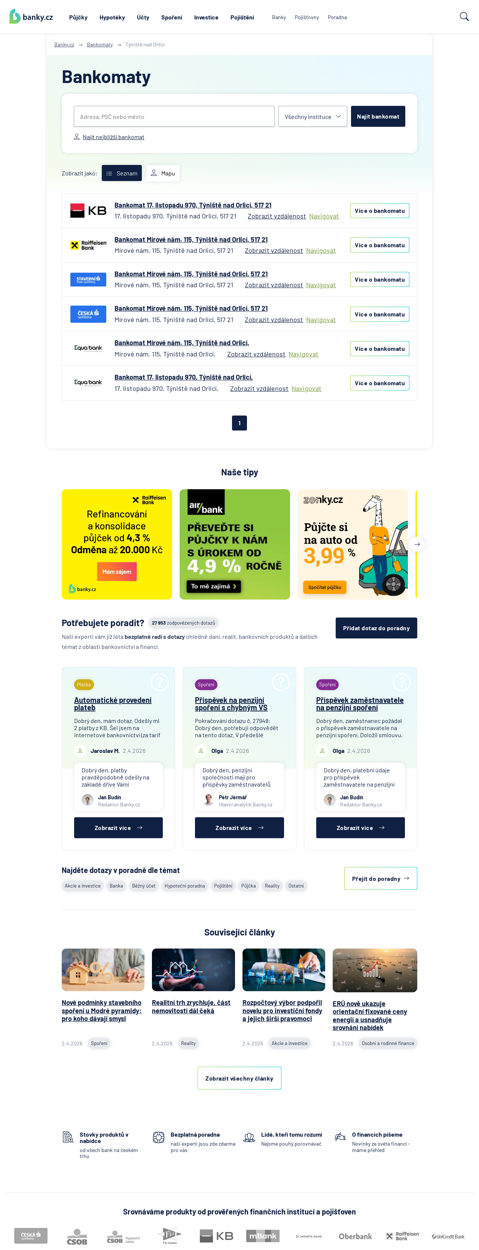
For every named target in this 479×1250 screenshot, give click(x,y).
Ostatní (296, 886)
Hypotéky (112, 17)
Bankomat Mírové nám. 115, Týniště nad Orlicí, (182, 342)
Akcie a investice (83, 886)
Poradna (337, 17)
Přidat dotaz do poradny (376, 627)
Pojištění (242, 17)
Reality (272, 886)
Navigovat (324, 216)
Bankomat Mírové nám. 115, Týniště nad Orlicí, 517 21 (191, 239)
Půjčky (78, 17)
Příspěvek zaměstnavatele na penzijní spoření (360, 703)
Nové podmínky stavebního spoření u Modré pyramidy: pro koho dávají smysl (102, 1010)
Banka (116, 886)
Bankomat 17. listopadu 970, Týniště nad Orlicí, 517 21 (193, 205)
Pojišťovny (307, 17)
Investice (206, 17)
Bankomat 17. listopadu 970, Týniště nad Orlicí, (184, 377)
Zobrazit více (119, 827)
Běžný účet (144, 886)
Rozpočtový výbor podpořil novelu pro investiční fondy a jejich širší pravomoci (282, 1010)
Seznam (121, 173)
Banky (279, 17)
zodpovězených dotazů (183, 623)
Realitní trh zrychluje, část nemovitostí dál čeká (191, 1006)
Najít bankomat (378, 116)
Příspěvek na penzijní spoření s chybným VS (231, 703)
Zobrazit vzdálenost (277, 216)
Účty (143, 17)
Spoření (171, 17)
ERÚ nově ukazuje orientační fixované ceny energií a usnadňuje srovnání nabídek (370, 1015)
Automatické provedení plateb (113, 703)
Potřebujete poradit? (103, 622)
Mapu (163, 173)
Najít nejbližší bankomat (109, 136)
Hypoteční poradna (185, 886)
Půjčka (248, 886)
